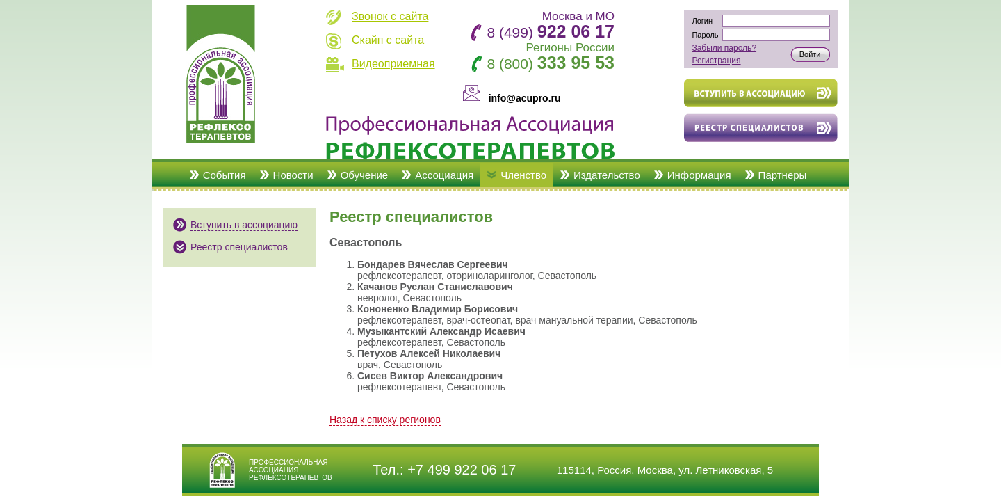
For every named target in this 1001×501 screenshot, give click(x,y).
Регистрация (716, 60)
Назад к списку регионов (385, 419)
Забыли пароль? (724, 48)
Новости (293, 175)
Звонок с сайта (390, 16)
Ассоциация (444, 175)
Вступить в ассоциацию (244, 224)
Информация (699, 175)
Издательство (606, 175)
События (224, 175)
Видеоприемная (393, 64)
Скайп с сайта (388, 40)
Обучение (365, 175)
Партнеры (782, 175)
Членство (523, 175)
